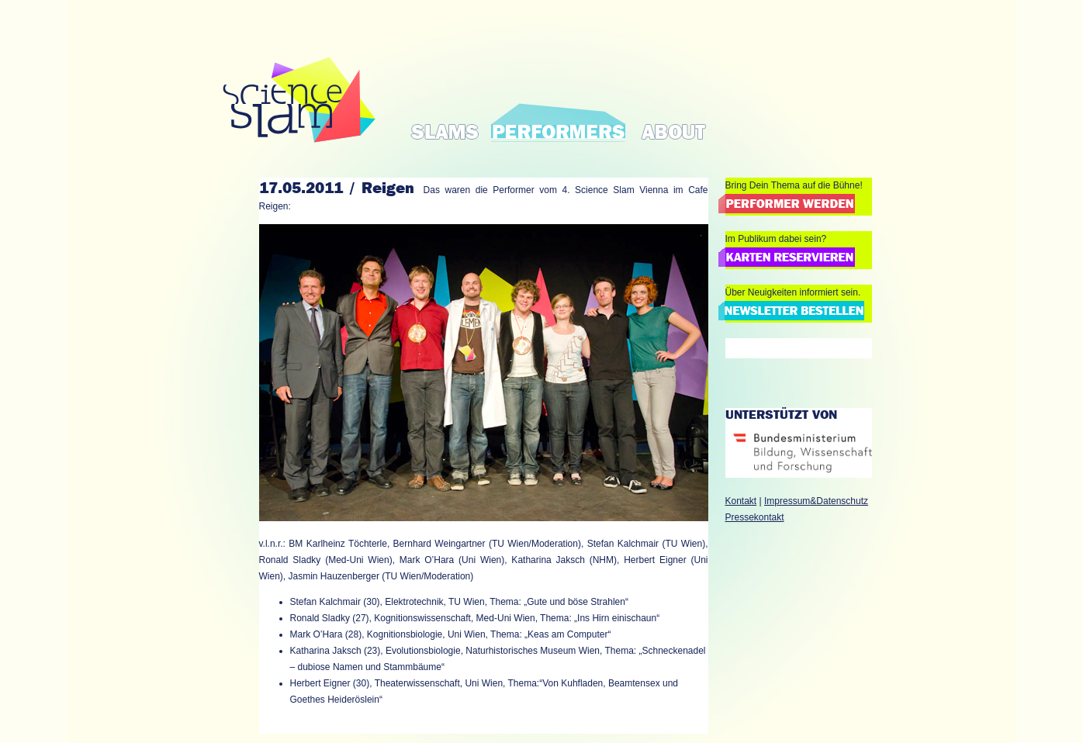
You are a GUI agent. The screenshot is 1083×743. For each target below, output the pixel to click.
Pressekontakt (754, 517)
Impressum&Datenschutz (816, 501)
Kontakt (741, 501)
